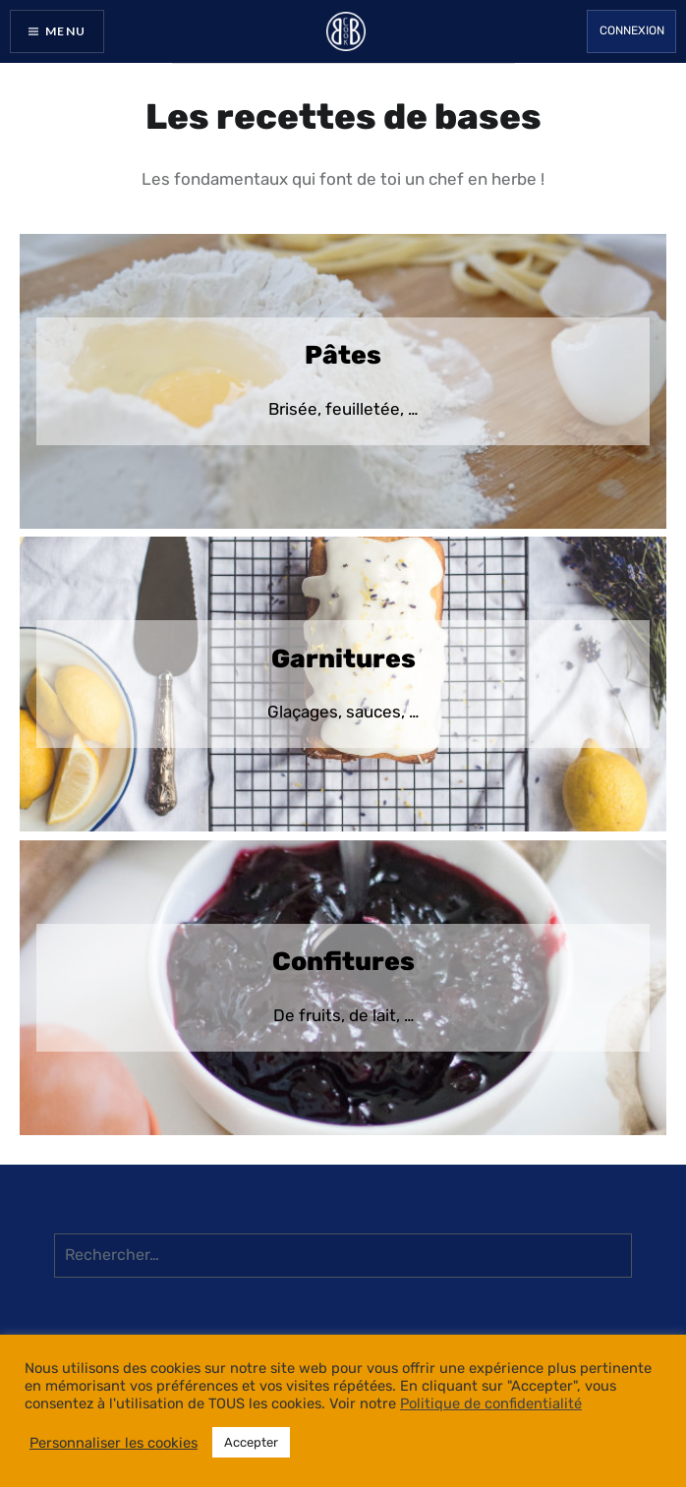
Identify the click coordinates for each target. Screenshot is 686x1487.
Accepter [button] (251, 1442)
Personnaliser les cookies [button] (113, 1443)
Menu (65, 31)
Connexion (632, 30)
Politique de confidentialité (491, 1403)
